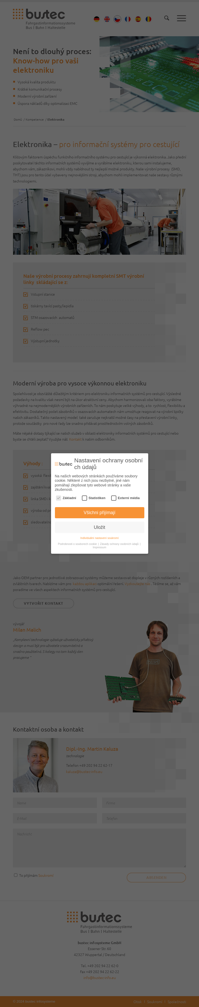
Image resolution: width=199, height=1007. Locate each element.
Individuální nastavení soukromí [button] (99, 536)
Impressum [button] (99, 546)
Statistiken (93, 496)
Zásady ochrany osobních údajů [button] (119, 542)
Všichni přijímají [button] (100, 511)
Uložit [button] (99, 526)
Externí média (125, 496)
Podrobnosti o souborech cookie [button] (77, 542)
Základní (66, 496)
